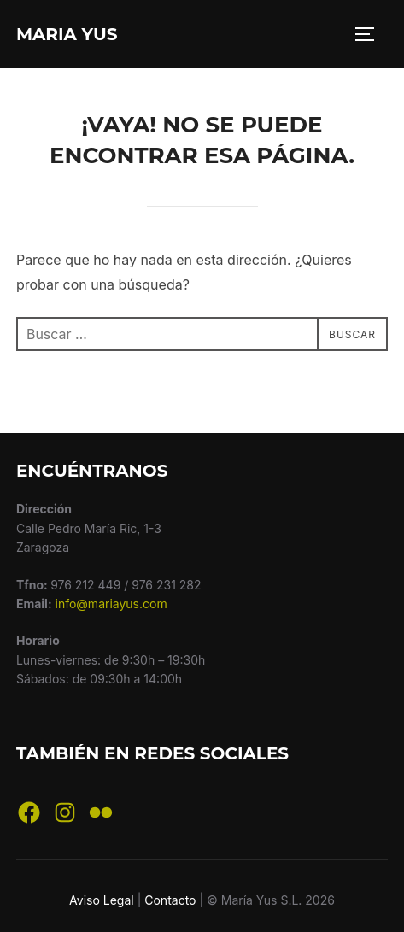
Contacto (170, 900)
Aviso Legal (101, 900)
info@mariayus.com (111, 603)
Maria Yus (67, 34)
